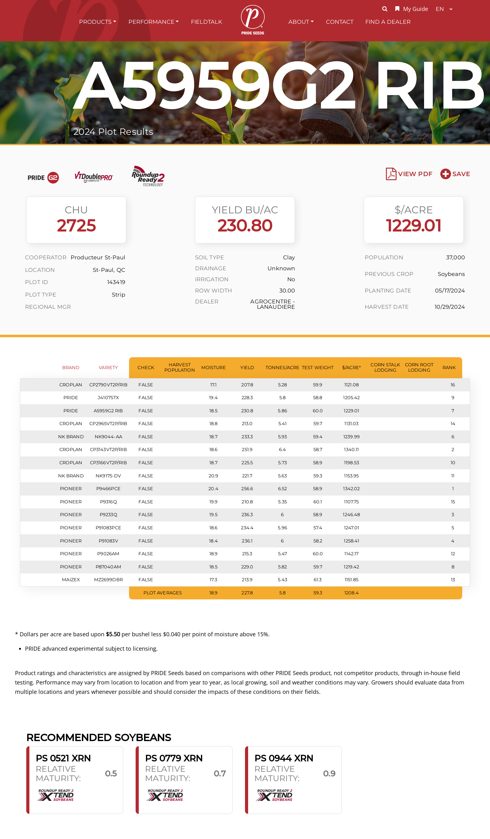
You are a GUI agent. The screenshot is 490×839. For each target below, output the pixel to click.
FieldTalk (206, 21)
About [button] (298, 21)
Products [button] (95, 21)
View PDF (409, 174)
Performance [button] (151, 21)
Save (455, 174)
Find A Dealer (388, 21)
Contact (339, 21)
